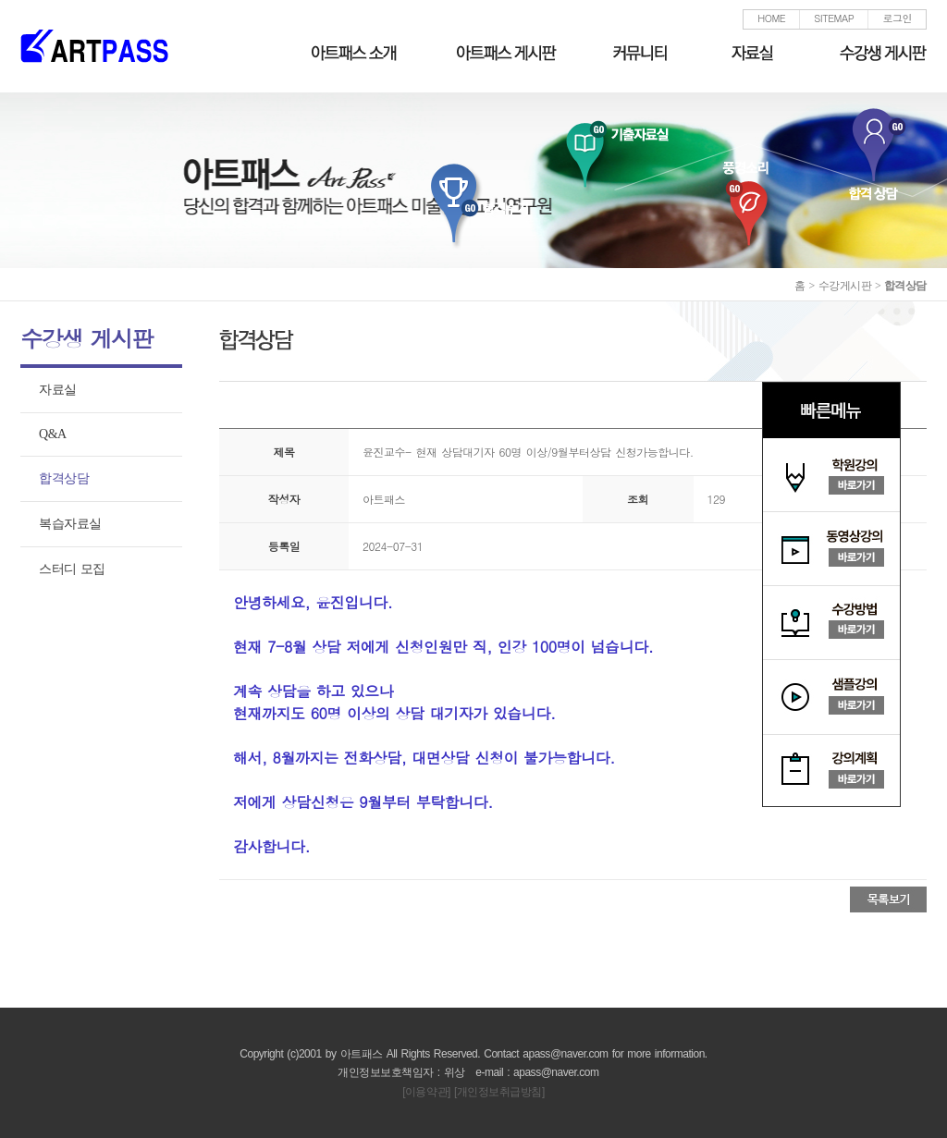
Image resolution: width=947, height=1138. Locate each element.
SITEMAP (834, 18)
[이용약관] (426, 1091)
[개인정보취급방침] (499, 1091)
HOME (771, 18)
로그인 (897, 18)
